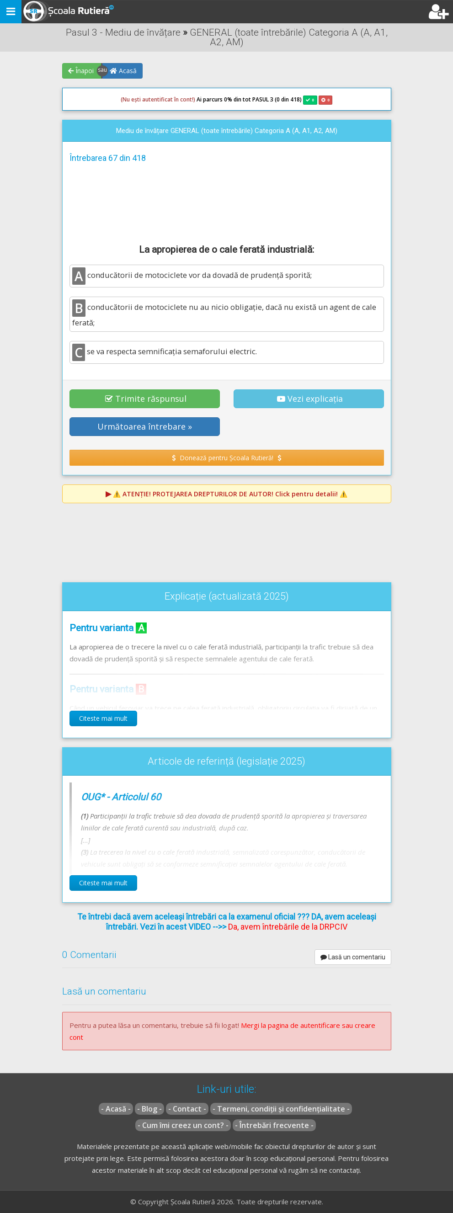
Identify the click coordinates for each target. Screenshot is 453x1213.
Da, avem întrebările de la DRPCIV (287, 926)
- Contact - (187, 1109)
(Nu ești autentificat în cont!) (158, 99)
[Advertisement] (226, 202)
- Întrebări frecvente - (274, 1125)
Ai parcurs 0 (174, 99)
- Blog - (149, 1109)
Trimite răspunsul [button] (146, 398)
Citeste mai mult (103, 718)
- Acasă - (116, 1109)
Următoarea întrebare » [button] (144, 426)
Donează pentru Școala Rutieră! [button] (226, 457)
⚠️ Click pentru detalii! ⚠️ (230, 493)
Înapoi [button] (81, 70)
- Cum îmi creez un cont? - (183, 1125)
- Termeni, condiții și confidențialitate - (281, 1109)
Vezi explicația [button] (310, 398)
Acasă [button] (123, 70)
